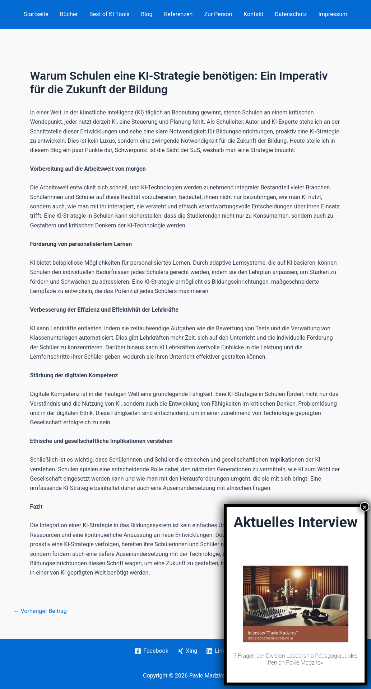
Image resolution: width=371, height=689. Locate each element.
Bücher (69, 14)
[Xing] (187, 651)
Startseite (36, 14)
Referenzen (178, 14)
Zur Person (218, 14)
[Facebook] (152, 651)
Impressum (332, 14)
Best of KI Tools (109, 14)
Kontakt (253, 14)
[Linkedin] (221, 651)
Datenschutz (291, 14)
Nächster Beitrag (332, 611)
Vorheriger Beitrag (40, 611)
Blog (147, 14)
